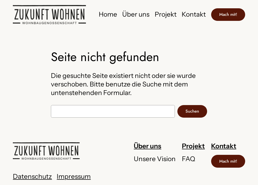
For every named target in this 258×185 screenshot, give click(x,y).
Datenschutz (32, 176)
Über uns (147, 146)
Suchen (192, 111)
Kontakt (223, 146)
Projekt (193, 146)
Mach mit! (228, 14)
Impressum (74, 176)
